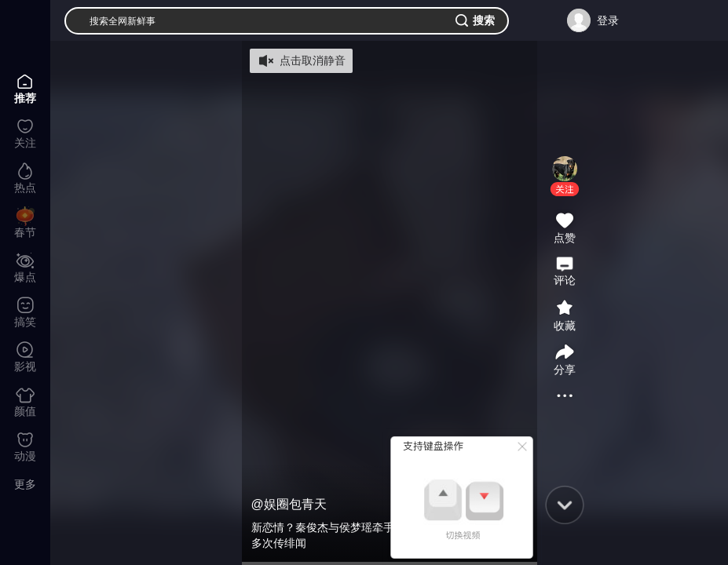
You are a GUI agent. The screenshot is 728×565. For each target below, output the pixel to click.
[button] (564, 189)
